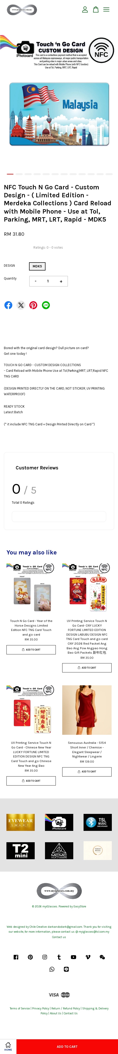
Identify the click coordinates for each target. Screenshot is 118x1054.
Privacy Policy (40, 1008)
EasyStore (80, 906)
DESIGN (9, 265)
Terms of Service (20, 1008)
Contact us (59, 937)
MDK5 (37, 266)
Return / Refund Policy (65, 1008)
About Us (55, 1013)
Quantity (10, 278)
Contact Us (71, 1013)
